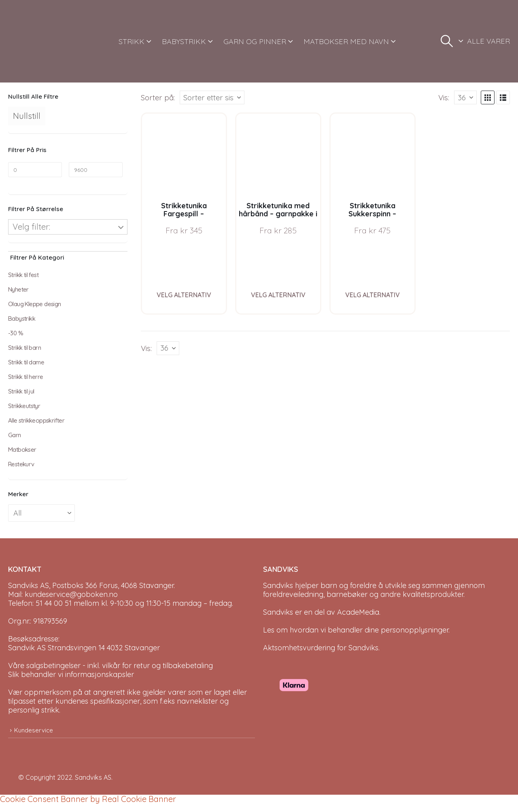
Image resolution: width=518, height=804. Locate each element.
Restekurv (21, 464)
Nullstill (26, 116)
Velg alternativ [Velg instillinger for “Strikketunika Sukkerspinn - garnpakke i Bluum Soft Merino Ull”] (372, 295)
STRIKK (131, 41)
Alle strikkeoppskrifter (36, 420)
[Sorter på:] (212, 97)
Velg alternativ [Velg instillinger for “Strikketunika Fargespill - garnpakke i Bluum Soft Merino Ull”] (184, 295)
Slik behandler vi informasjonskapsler (71, 674)
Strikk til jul (21, 391)
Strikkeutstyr (24, 406)
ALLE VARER (488, 41)
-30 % (15, 333)
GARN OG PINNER (254, 41)
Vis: (443, 97)
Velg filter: (31, 227)
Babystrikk (21, 318)
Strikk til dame (26, 362)
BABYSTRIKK (184, 41)
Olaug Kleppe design (34, 304)
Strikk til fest (23, 275)
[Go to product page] (184, 155)
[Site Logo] (38, 41)
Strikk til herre (25, 377)
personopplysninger (414, 630)
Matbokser (22, 449)
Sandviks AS (93, 777)
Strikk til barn (24, 347)
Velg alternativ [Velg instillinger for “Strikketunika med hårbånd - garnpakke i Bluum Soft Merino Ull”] (278, 295)
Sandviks (278, 585)
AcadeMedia (358, 612)
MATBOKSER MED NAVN (346, 41)
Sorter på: (158, 97)
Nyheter (18, 289)
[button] (446, 41)
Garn (14, 435)
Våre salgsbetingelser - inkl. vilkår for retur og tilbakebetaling (110, 665)
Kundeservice (33, 730)
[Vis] (465, 97)
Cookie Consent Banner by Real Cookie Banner (88, 799)
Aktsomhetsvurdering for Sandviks (320, 647)
